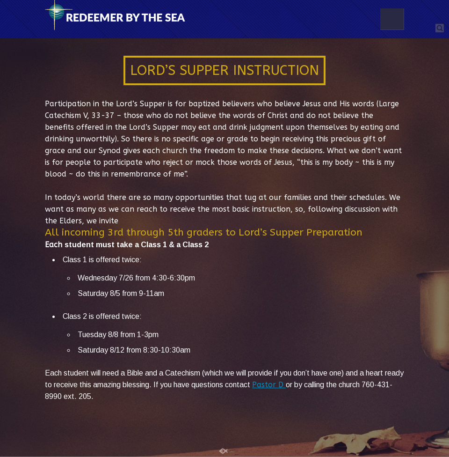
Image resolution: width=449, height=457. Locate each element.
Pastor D (269, 384)
